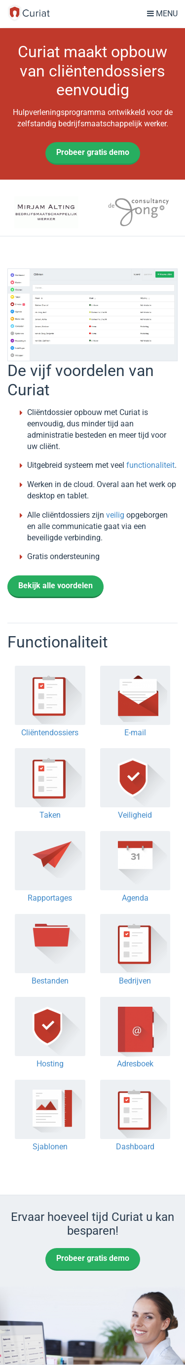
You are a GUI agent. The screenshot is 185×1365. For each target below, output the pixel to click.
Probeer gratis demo (92, 152)
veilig (115, 515)
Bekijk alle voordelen (55, 585)
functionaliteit (150, 465)
